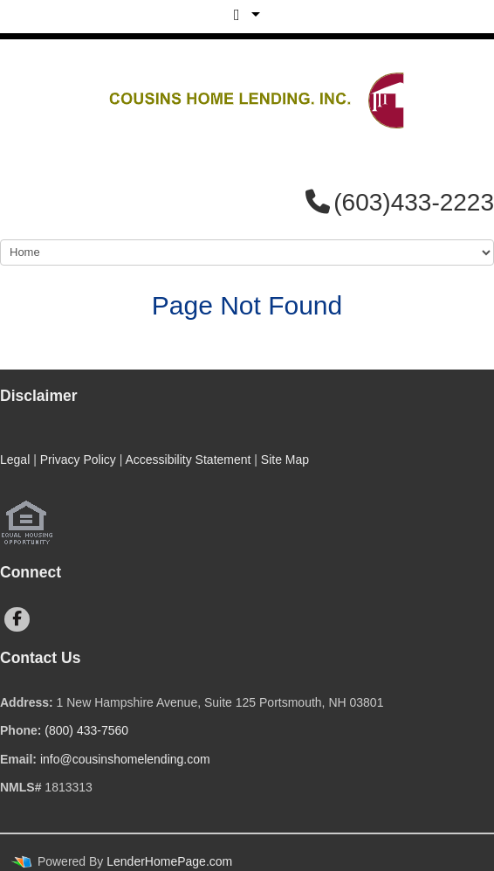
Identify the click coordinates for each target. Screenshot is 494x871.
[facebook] (17, 619)
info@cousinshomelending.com (125, 759)
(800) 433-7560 (86, 730)
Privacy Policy (78, 460)
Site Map (285, 460)
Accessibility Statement (187, 460)
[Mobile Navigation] (247, 252)
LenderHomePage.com (169, 861)
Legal (15, 460)
